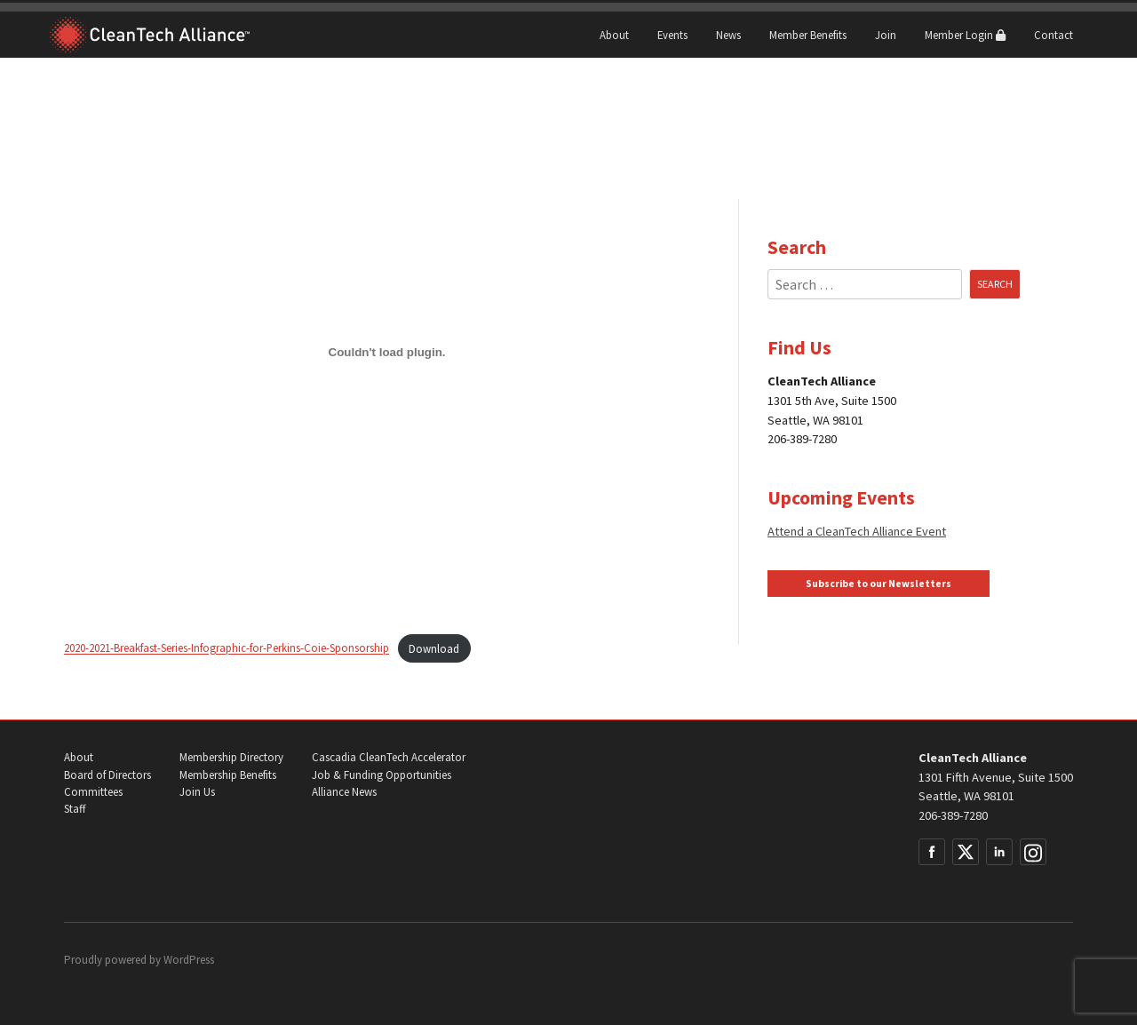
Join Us (197, 791)
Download (434, 648)
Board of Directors (107, 775)
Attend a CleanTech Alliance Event (856, 531)
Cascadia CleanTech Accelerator (388, 757)
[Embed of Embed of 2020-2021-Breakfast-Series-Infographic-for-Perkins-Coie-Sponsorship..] (387, 351)
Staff (74, 808)
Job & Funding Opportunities (381, 775)
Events (672, 35)
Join (885, 35)
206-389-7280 (953, 815)
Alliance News (344, 791)
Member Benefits (808, 35)
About (614, 35)
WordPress (188, 959)
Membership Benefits (227, 775)
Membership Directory (231, 757)
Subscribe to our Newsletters (878, 583)
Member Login (965, 35)
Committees (93, 791)
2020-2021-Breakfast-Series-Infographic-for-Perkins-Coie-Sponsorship (226, 648)
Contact (1053, 35)
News (728, 35)
